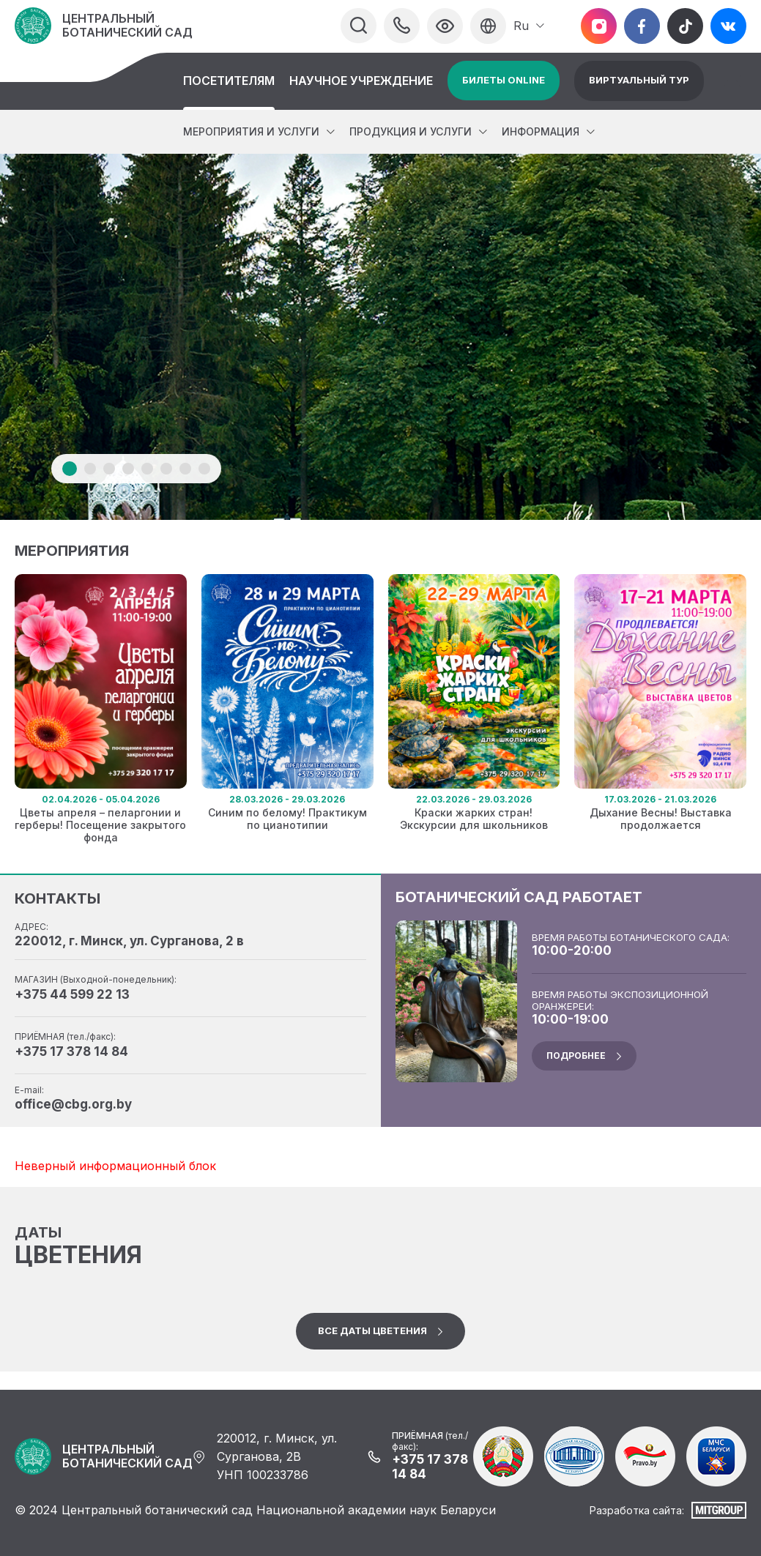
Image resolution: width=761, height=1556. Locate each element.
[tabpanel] (380, 337)
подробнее (576, 1055)
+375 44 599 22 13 (72, 994)
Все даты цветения (372, 1330)
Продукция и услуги (410, 131)
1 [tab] (69, 468)
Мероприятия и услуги (251, 131)
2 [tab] (90, 468)
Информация (540, 131)
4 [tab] (128, 468)
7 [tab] (185, 468)
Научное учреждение (361, 80)
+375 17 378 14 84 (71, 1051)
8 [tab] (204, 468)
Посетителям (229, 80)
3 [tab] (109, 468)
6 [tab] (166, 468)
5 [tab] (147, 468)
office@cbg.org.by (73, 1104)
